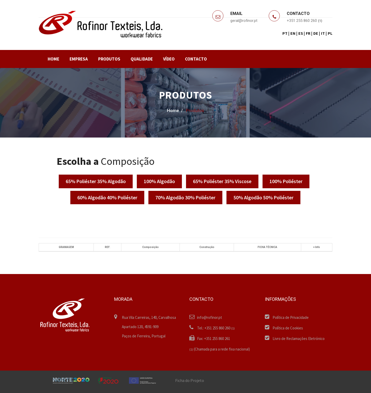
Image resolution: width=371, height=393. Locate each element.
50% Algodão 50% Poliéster (263, 197)
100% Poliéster (285, 181)
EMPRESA (79, 59)
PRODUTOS (109, 59)
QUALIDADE (142, 59)
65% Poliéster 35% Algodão (96, 181)
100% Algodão (159, 181)
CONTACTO (196, 59)
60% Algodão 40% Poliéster (107, 197)
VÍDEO (169, 59)
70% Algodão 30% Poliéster (185, 197)
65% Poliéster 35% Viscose (222, 181)
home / (175, 110)
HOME (53, 59)
